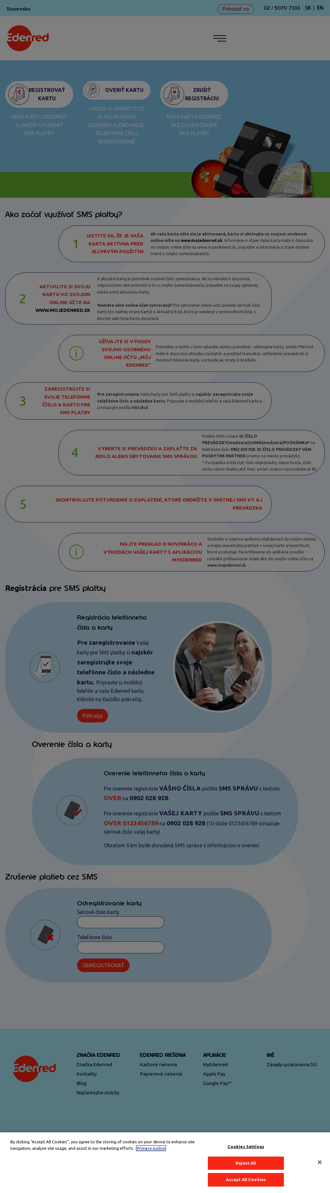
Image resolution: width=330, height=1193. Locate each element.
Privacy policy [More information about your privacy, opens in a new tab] (151, 1148)
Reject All (246, 1163)
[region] (165, 1162)
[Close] (320, 1162)
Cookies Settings (246, 1146)
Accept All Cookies (246, 1179)
